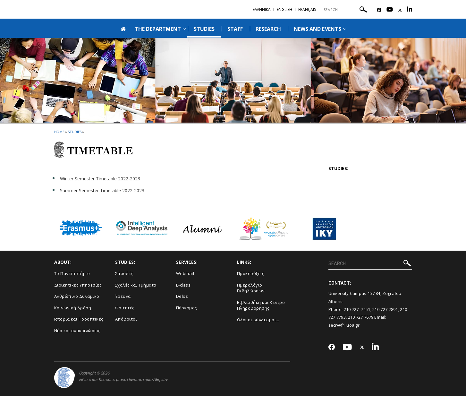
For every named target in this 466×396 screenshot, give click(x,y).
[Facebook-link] (379, 10)
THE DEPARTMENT (158, 28)
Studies (74, 131)
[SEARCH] (346, 9)
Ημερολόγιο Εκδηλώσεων (251, 288)
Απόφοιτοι (126, 319)
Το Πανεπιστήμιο (72, 273)
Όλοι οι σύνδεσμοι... (258, 320)
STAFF (234, 28)
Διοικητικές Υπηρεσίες (78, 285)
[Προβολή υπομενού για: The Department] (184, 29)
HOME (59, 131)
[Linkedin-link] (409, 10)
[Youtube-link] (389, 10)
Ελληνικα (262, 9)
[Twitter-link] (400, 10)
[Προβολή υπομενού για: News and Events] (344, 29)
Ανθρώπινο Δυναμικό (76, 296)
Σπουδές (124, 273)
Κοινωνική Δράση (72, 308)
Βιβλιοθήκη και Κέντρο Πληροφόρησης (261, 305)
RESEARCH (268, 28)
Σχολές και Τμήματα (136, 285)
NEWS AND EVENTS (317, 28)
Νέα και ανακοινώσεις (77, 330)
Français (307, 9)
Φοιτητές (124, 308)
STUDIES (204, 28)
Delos (182, 296)
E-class (183, 285)
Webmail (185, 273)
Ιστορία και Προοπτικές (78, 319)
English (284, 9)
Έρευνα (123, 296)
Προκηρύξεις (250, 273)
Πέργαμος (186, 308)
